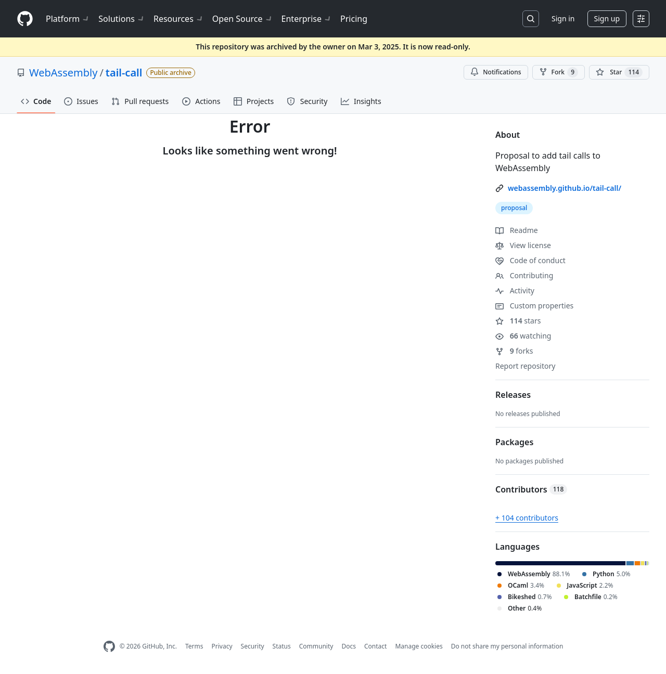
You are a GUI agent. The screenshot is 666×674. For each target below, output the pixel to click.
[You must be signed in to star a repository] (619, 72)
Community (316, 646)
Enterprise (306, 18)
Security (252, 646)
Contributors (531, 489)
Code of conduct (530, 260)
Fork (558, 72)
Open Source (242, 18)
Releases (513, 394)
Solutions (121, 18)
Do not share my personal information (507, 646)
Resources (178, 18)
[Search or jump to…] (531, 19)
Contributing (524, 275)
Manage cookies (418, 646)
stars (518, 321)
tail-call (124, 73)
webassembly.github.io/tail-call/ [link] (564, 188)
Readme (516, 230)
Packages (514, 442)
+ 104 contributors (526, 518)
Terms (194, 646)
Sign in (563, 18)
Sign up (607, 18)
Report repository (525, 366)
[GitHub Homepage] (109, 646)
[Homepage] (25, 19)
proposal (514, 207)
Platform (68, 18)
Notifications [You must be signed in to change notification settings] (495, 72)
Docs (348, 646)
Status (282, 646)
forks (514, 351)
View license (523, 245)
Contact (375, 646)
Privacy (222, 646)
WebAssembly (63, 73)
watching (523, 336)
